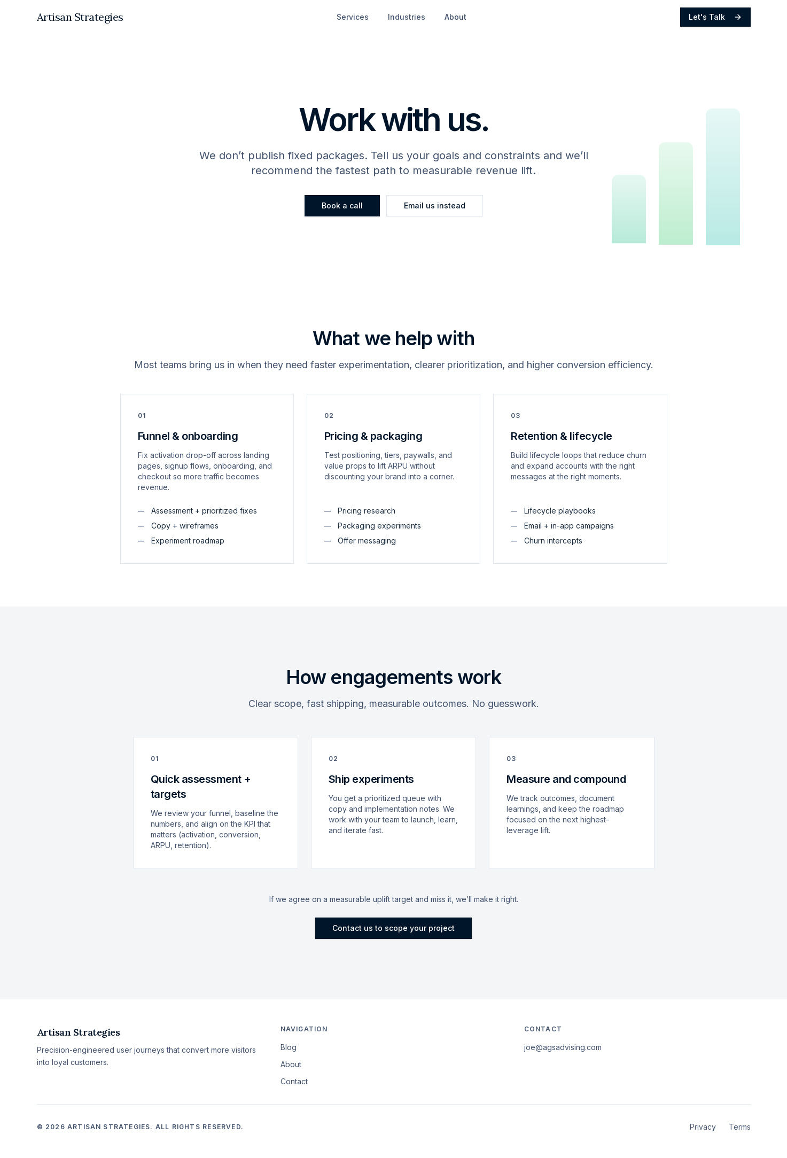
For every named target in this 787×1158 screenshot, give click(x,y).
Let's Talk (715, 16)
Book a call (342, 205)
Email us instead (434, 205)
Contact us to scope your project (393, 927)
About (455, 16)
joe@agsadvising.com (563, 1047)
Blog (288, 1047)
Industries (406, 16)
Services (353, 16)
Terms (740, 1126)
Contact (294, 1081)
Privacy (703, 1126)
